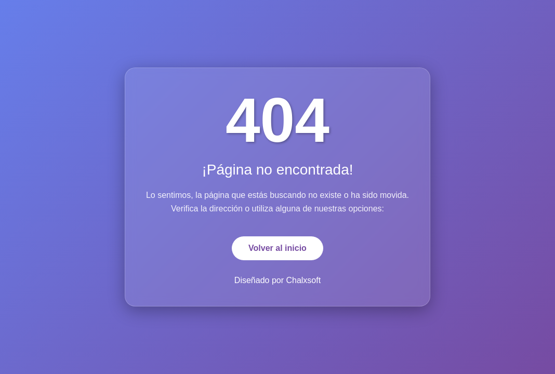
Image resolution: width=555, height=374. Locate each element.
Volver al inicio (277, 248)
